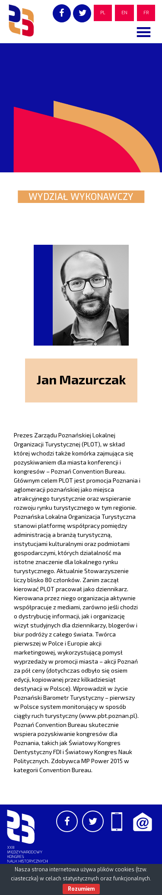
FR (146, 13)
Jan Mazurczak (81, 379)
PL (102, 13)
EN (124, 13)
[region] (81, 107)
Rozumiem (81, 889)
